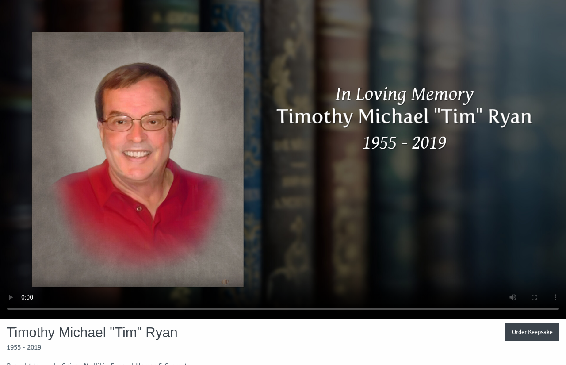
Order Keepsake (532, 332)
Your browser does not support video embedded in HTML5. (283, 159)
